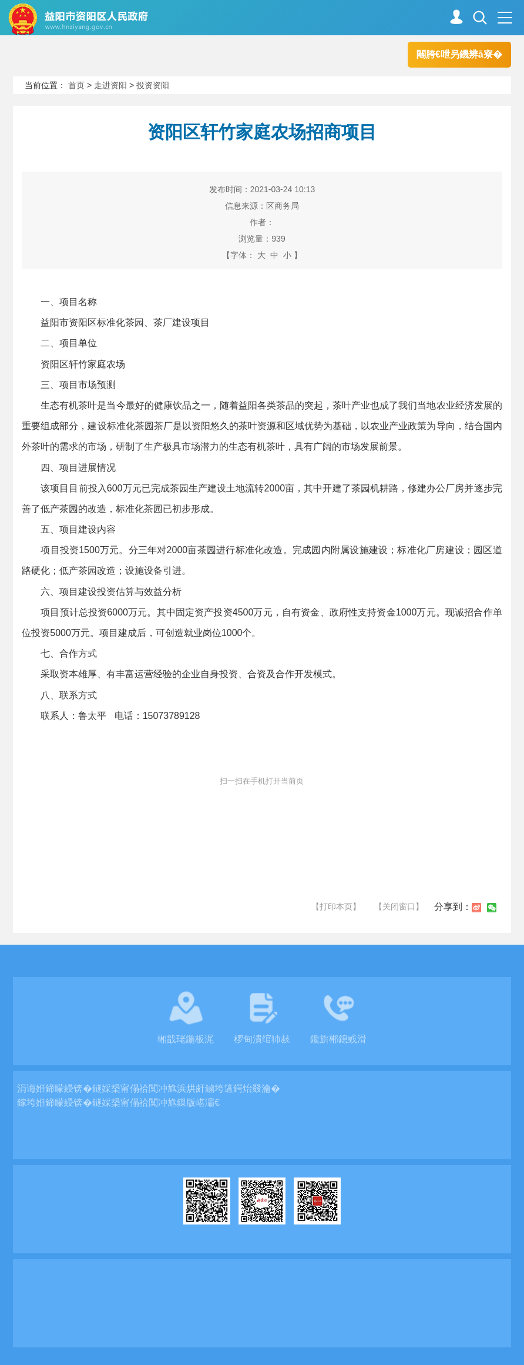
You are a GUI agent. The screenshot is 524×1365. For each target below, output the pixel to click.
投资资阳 (152, 85)
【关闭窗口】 (399, 906)
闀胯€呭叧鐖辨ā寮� (459, 54)
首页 (76, 85)
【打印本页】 (336, 906)
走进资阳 (110, 85)
